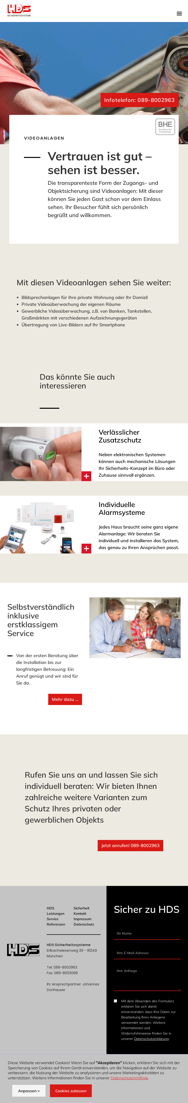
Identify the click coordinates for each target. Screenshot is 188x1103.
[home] (19, 11)
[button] (179, 13)
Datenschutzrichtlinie (129, 1077)
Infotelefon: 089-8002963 (139, 100)
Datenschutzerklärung (151, 1039)
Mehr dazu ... (65, 699)
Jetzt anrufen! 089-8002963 (130, 845)
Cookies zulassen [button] (70, 1090)
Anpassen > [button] (29, 1090)
